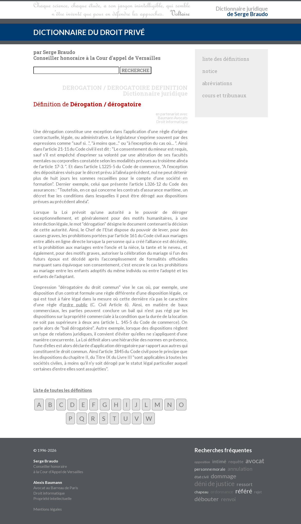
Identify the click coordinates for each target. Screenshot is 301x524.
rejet (258, 492)
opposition (202, 462)
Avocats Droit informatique (172, 119)
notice (209, 71)
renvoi (228, 499)
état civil (201, 476)
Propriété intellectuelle (52, 498)
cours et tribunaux (224, 95)
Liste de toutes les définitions (62, 390)
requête (235, 461)
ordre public (75, 304)
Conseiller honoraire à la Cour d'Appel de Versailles (58, 466)
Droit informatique (49, 493)
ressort (245, 484)
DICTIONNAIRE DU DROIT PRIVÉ (89, 32)
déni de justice (214, 484)
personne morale (209, 469)
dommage (223, 475)
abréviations (217, 83)
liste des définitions (225, 59)
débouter (206, 498)
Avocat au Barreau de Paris (55, 487)
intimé (219, 461)
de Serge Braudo (247, 14)
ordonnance (221, 491)
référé (243, 491)
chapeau (201, 491)
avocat (255, 461)
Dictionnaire (231, 8)
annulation (240, 469)
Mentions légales (47, 509)
